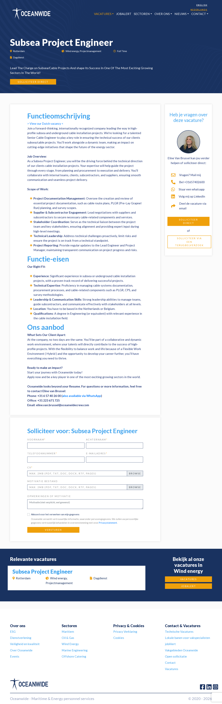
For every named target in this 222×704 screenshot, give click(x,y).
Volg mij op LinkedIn (188, 196)
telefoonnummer (42, 453)
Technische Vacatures (179, 631)
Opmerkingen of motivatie (49, 496)
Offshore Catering (74, 656)
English (201, 5)
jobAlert (123, 14)
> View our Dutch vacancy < (45, 123)
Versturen (53, 529)
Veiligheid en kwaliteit (25, 644)
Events (14, 656)
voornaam (36, 439)
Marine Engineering (75, 650)
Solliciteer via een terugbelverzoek (189, 242)
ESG (13, 631)
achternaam (97, 439)
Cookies (118, 637)
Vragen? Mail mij (186, 175)
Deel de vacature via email (188, 206)
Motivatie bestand (42, 481)
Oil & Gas (68, 637)
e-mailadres (96, 453)
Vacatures (102, 14)
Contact (198, 14)
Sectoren (142, 14)
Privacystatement (108, 522)
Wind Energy (70, 644)
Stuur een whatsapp (187, 189)
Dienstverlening (20, 637)
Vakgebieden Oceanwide (181, 650)
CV (30, 467)
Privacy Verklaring (125, 631)
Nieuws (181, 14)
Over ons (162, 14)
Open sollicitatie (176, 656)
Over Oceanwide (21, 650)
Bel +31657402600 (188, 182)
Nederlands (199, 9)
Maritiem (68, 631)
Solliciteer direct (33, 81)
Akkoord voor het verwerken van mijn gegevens (55, 514)
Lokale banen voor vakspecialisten (187, 637)
